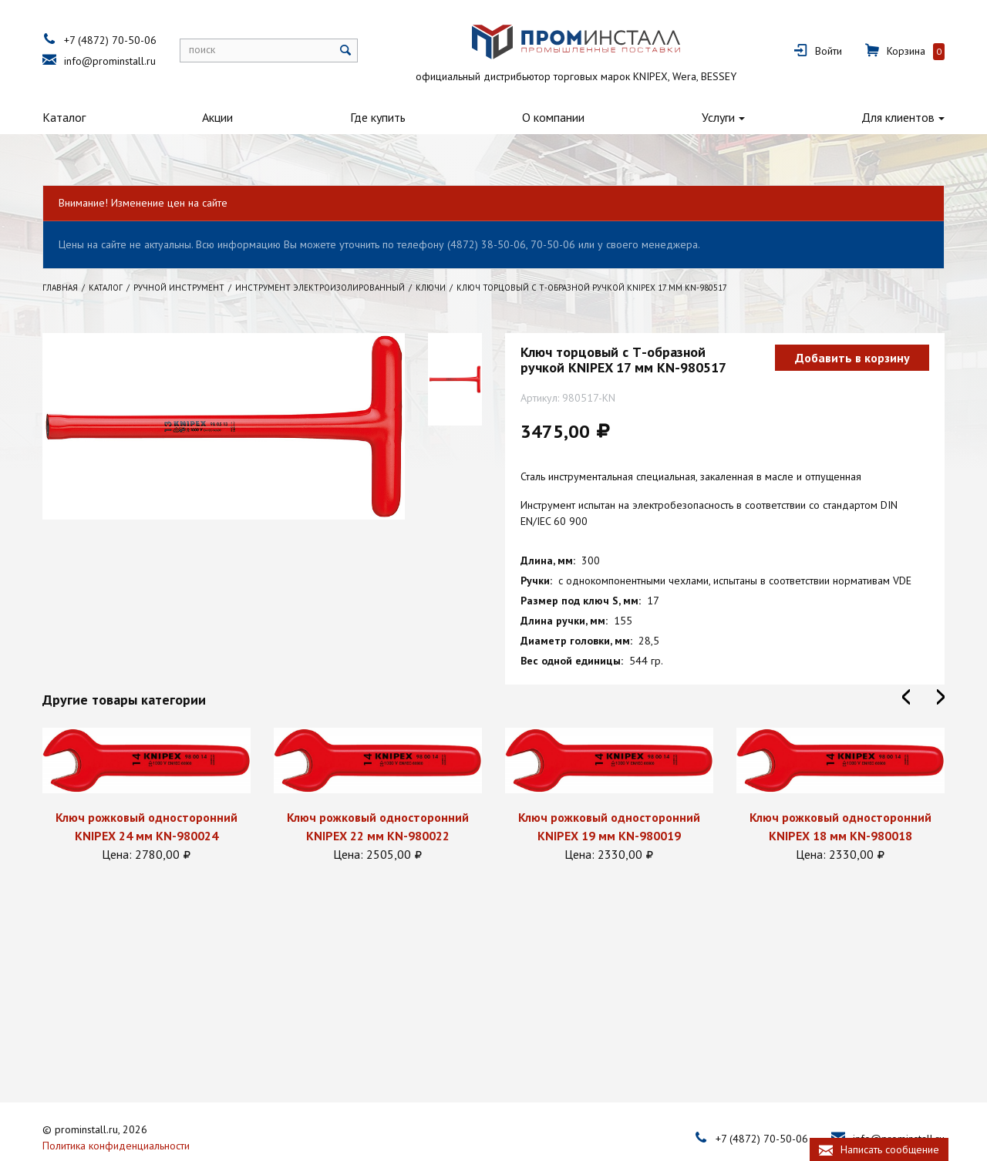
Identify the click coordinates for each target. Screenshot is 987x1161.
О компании (553, 117)
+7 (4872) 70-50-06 (110, 40)
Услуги (718, 117)
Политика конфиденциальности (116, 1110)
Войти (828, 51)
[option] (146, 795)
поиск (202, 49)
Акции (217, 117)
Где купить (378, 117)
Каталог (64, 117)
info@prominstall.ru (110, 61)
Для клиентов (898, 117)
